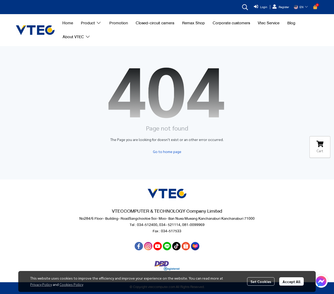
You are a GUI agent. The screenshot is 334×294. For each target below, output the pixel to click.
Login (260, 7)
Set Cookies (260, 281)
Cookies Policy (71, 284)
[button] (245, 7)
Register (280, 7)
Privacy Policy (41, 284)
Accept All (291, 281)
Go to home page (167, 151)
